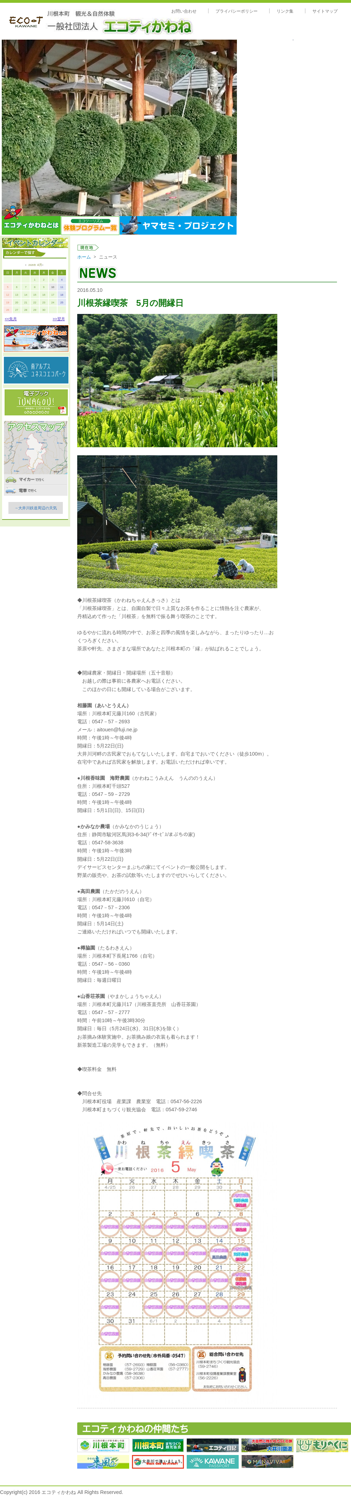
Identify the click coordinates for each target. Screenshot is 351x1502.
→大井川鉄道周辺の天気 (35, 508)
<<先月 (11, 319)
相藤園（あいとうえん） (104, 705)
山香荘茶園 (92, 996)
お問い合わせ (184, 11)
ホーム (84, 257)
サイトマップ (325, 11)
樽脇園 (87, 948)
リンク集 (285, 11)
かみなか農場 (95, 826)
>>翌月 (59, 319)
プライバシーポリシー (237, 11)
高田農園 (90, 891)
